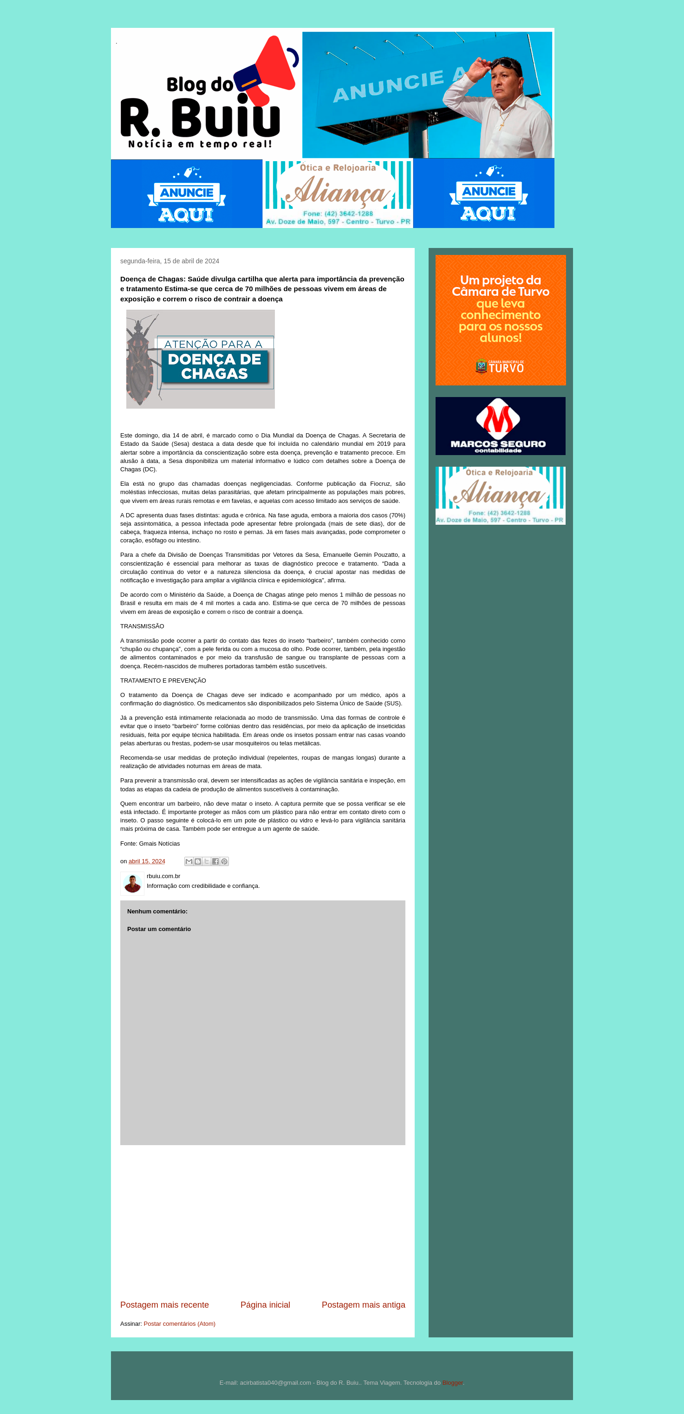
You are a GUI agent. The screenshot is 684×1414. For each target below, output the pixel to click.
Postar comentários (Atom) (180, 1323)
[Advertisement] (262, 1222)
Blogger (453, 1382)
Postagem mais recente (164, 1305)
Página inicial (265, 1305)
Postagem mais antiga (363, 1305)
